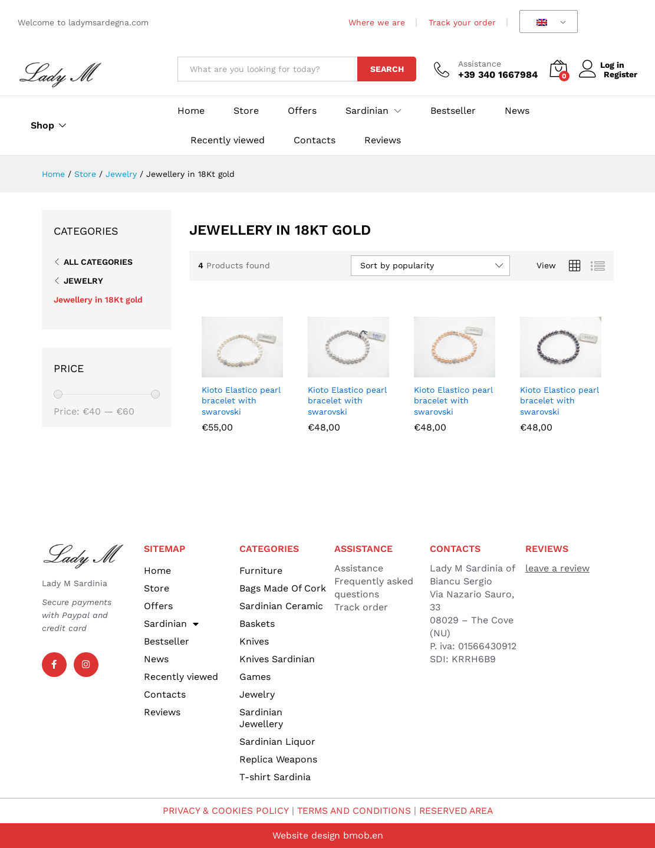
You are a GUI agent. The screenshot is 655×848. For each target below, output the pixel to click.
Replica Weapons (278, 759)
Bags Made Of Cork (282, 588)
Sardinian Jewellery (261, 717)
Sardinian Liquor (277, 741)
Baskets (257, 623)
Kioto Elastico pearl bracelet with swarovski (241, 400)
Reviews (382, 140)
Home (191, 111)
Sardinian (171, 624)
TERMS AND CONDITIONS (353, 810)
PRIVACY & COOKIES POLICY (222, 810)
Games (255, 676)
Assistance (479, 63)
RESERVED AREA (459, 810)
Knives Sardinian (277, 659)
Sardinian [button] (367, 111)
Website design (306, 835)
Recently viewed (227, 140)
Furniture (260, 570)
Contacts (314, 140)
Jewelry (83, 280)
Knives (254, 641)
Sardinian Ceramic (281, 606)
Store (246, 111)
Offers (302, 111)
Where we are (376, 22)
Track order (361, 607)
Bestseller (453, 111)
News (517, 111)
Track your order (462, 22)
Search (387, 69)
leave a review (557, 568)
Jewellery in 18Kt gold (98, 299)
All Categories (98, 262)
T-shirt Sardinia (275, 777)
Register (620, 74)
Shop (42, 125)
